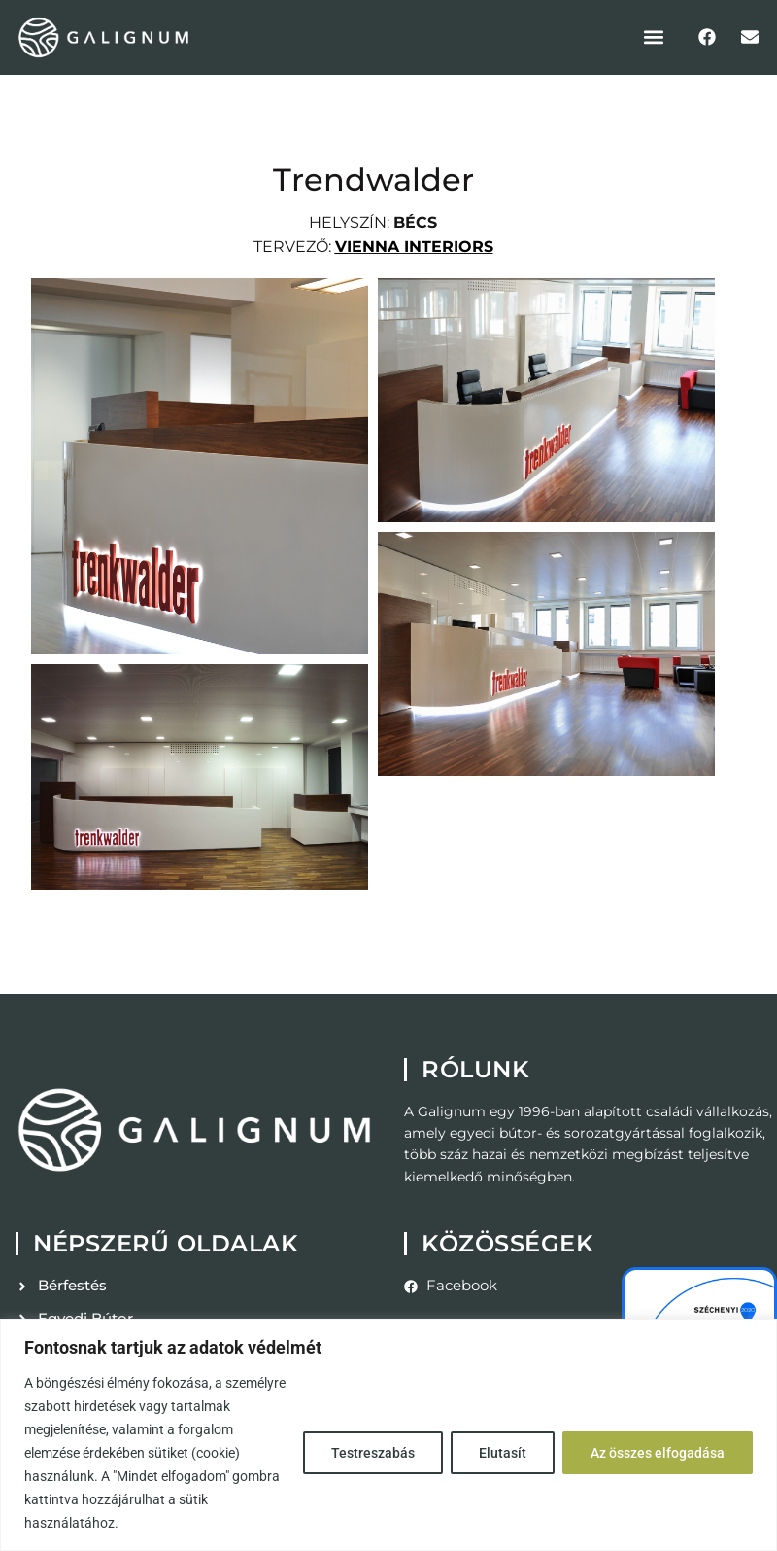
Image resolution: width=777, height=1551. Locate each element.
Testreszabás (373, 1453)
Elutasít (502, 1453)
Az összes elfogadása (658, 1453)
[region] (388, 1435)
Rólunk (475, 1069)
